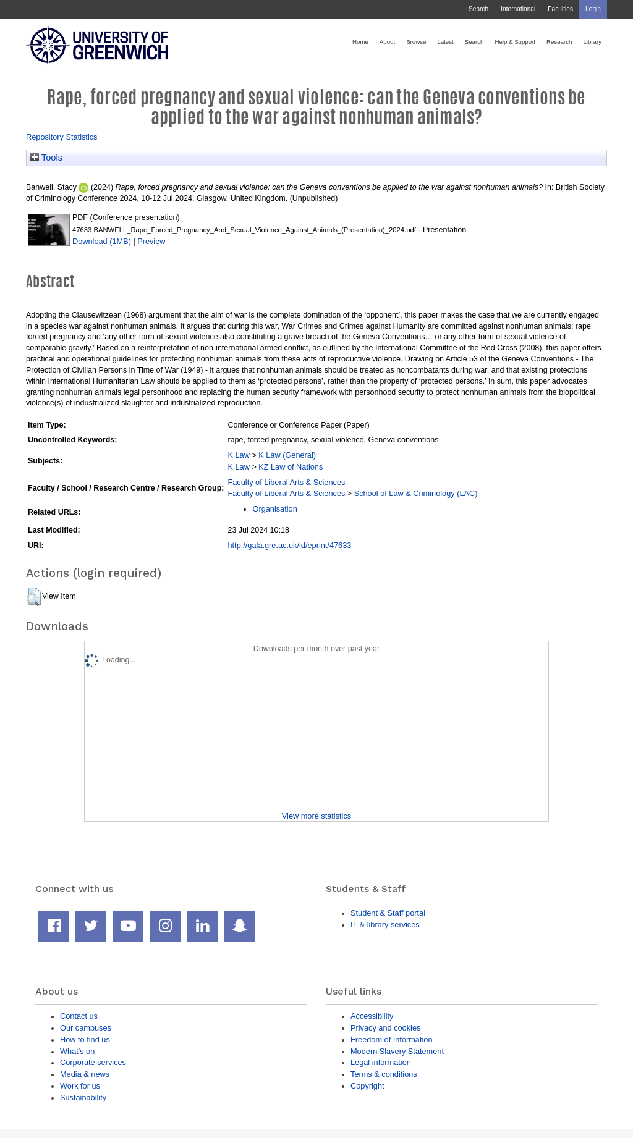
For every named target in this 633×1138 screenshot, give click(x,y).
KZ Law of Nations (290, 466)
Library (592, 41)
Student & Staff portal (387, 912)
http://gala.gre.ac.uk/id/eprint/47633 (289, 545)
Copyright (367, 1085)
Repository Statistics (62, 136)
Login (593, 9)
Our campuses (85, 1027)
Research (559, 41)
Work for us (80, 1085)
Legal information (380, 1062)
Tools (46, 157)
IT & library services (385, 924)
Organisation (274, 508)
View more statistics (316, 815)
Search (478, 9)
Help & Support (515, 41)
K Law (238, 455)
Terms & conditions (383, 1074)
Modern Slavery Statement (397, 1051)
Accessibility (371, 1016)
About (387, 41)
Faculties (560, 9)
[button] (34, 597)
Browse (416, 41)
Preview (151, 241)
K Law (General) (287, 455)
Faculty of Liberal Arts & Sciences (286, 482)
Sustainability (83, 1097)
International (518, 9)
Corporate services (93, 1062)
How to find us (85, 1039)
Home (360, 41)
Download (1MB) (101, 241)
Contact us (79, 1016)
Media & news (84, 1074)
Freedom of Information (391, 1039)
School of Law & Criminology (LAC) (416, 493)
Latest (445, 41)
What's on (77, 1051)
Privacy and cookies (385, 1027)
